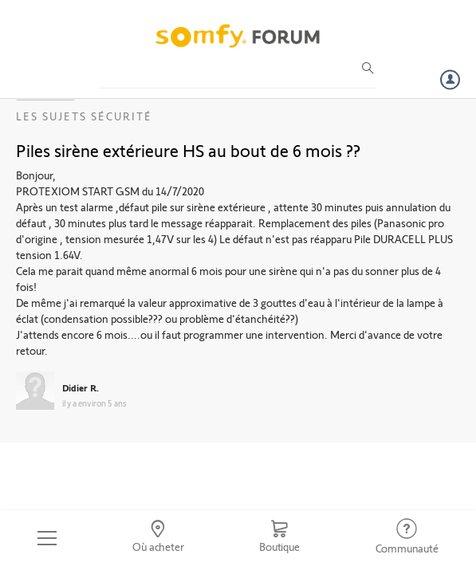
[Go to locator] (158, 538)
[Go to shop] (279, 538)
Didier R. (80, 387)
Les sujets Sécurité (84, 116)
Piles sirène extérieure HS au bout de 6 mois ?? (188, 150)
